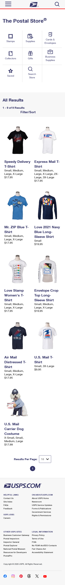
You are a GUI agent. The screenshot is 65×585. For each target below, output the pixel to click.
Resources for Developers (15, 552)
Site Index (7, 501)
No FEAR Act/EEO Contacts (44, 545)
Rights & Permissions (41, 515)
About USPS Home (40, 498)
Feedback (7, 508)
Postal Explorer (10, 545)
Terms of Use (38, 538)
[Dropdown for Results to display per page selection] (45, 459)
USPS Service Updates (42, 505)
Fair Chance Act (39, 549)
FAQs (5, 505)
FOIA (34, 542)
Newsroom (37, 501)
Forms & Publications (41, 508)
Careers (6, 518)
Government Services (41, 512)
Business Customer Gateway (16, 535)
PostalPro (7, 556)
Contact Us (8, 498)
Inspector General (11, 542)
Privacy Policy (38, 535)
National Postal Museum (14, 549)
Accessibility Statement (42, 552)
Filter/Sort (28, 112)
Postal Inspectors (11, 538)
